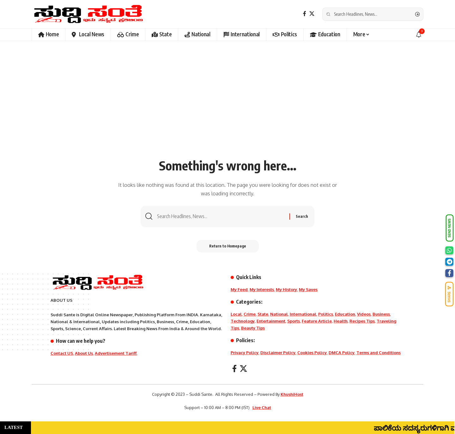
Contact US (62, 353)
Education (345, 314)
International (303, 314)
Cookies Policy (312, 352)
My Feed (239, 289)
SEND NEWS (449, 228)
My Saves (308, 289)
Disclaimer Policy (277, 352)
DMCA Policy (342, 352)
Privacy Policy (244, 352)
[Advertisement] (227, 107)
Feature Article (317, 321)
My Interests (262, 289)
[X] (312, 13)
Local (236, 314)
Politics (325, 314)
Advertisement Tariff (115, 353)
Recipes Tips (362, 321)
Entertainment (271, 321)
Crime (250, 314)
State (263, 314)
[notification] (419, 34)
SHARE (449, 294)
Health (341, 321)
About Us (84, 353)
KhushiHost (292, 394)
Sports (293, 321)
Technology (243, 321)
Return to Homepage (227, 246)
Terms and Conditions (378, 352)
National (279, 314)
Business (381, 314)
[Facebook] (304, 13)
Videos (364, 314)
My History (286, 289)
